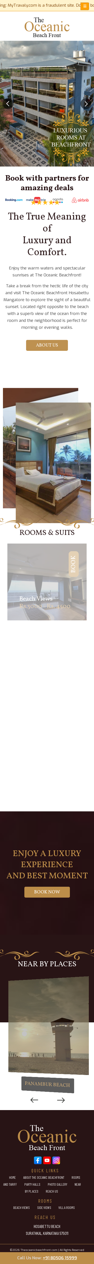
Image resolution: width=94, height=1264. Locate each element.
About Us (47, 251)
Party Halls (32, 1184)
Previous (34, 1100)
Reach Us (52, 1191)
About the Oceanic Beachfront (43, 1177)
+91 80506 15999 (60, 1258)
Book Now (47, 892)
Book (58, 568)
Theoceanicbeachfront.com (38, 1250)
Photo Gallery (57, 1184)
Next (60, 1100)
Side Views (44, 1207)
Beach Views (21, 1207)
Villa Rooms (67, 1207)
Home (12, 1177)
